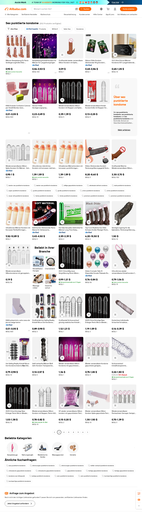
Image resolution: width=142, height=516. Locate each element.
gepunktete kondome (73, 471)
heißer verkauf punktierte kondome (101, 466)
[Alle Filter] (13, 29)
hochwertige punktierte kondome (114, 476)
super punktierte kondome (16, 191)
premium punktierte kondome (93, 196)
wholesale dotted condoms (97, 185)
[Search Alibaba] (53, 9)
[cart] (108, 9)
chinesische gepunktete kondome (18, 471)
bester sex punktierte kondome (17, 185)
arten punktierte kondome (90, 191)
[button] (76, 9)
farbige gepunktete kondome (97, 471)
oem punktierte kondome (64, 476)
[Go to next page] (87, 432)
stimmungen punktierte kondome (42, 466)
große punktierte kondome (41, 191)
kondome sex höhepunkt (15, 476)
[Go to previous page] (54, 432)
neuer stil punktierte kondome (17, 196)
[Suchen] (85, 9)
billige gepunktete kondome (72, 185)
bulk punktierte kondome (121, 185)
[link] (139, 493)
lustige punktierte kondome (39, 476)
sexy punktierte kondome (15, 466)
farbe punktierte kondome (43, 196)
